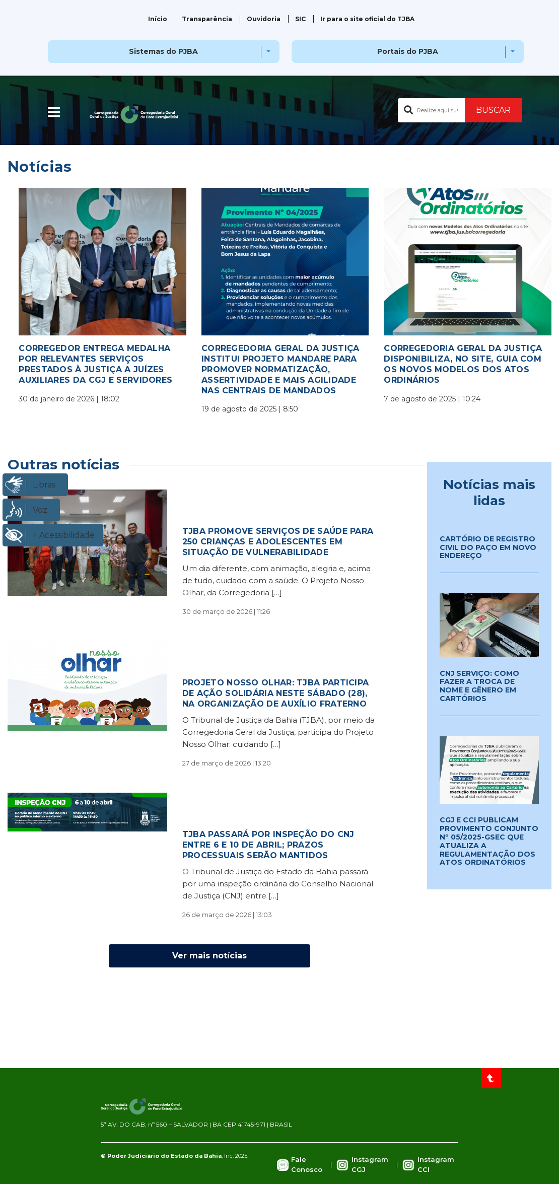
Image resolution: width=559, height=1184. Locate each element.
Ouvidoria (264, 19)
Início (157, 19)
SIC (300, 19)
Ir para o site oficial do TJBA (367, 19)
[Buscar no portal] (431, 110)
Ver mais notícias (209, 955)
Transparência (207, 19)
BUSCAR (493, 110)
